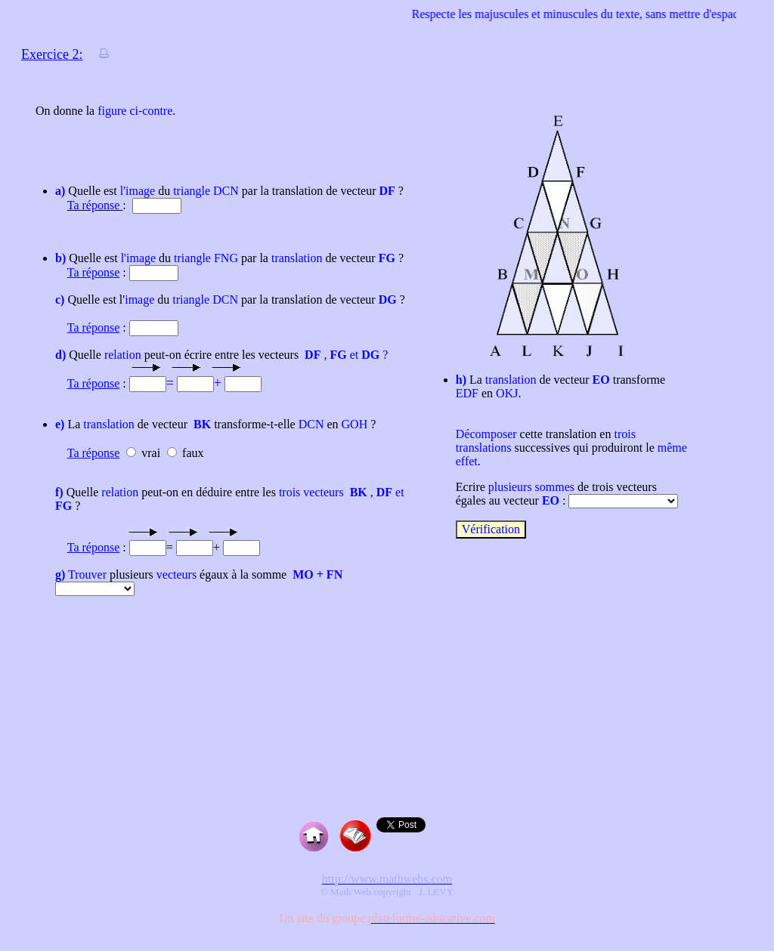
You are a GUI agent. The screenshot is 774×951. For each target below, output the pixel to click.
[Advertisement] (387, 726)
